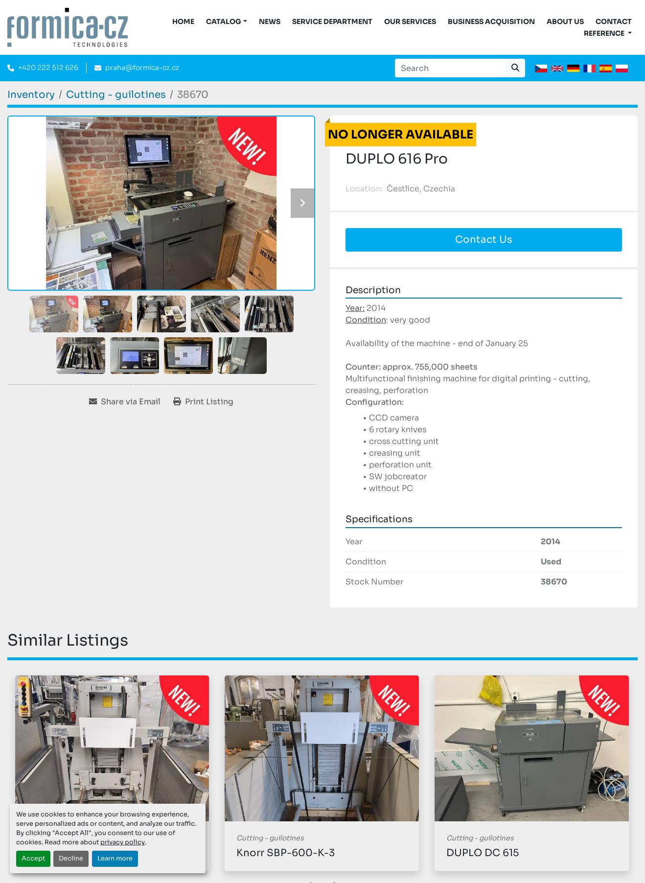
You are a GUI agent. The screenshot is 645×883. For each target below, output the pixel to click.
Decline (71, 858)
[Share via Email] (125, 402)
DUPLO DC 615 (482, 853)
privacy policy (122, 842)
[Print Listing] (203, 402)
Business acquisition (491, 21)
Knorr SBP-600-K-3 (285, 853)
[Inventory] (31, 95)
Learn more (115, 858)
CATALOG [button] (223, 21)
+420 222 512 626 (48, 67)
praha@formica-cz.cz (142, 67)
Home (183, 21)
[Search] (450, 68)
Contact (614, 21)
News (269, 21)
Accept (33, 858)
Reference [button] (605, 33)
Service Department (332, 21)
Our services (410, 21)
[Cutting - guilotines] (116, 95)
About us (565, 21)
